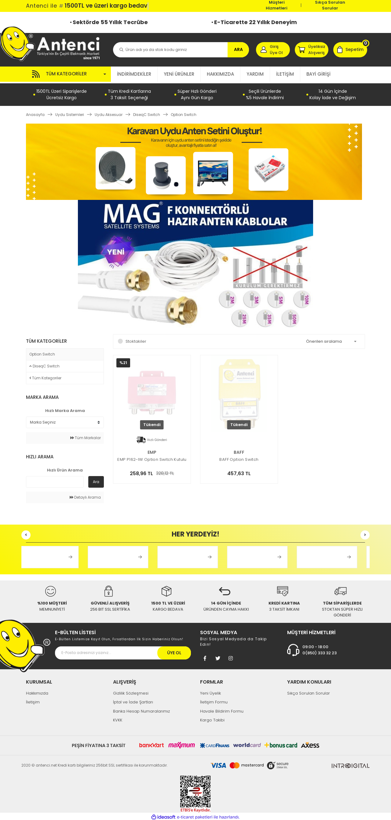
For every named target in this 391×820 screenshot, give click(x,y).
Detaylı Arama (85, 496)
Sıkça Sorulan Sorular (330, 5)
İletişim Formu (214, 701)
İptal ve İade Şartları (133, 701)
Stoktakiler (136, 340)
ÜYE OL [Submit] (174, 651)
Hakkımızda (37, 692)
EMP (152, 451)
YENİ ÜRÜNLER (179, 74)
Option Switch (183, 113)
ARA (238, 49)
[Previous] (26, 533)
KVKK (117, 719)
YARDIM (255, 74)
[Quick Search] (55, 480)
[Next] (365, 533)
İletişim (33, 701)
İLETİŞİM (285, 74)
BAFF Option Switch (238, 458)
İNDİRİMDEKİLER (134, 74)
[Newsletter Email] (123, 651)
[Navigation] (68, 74)
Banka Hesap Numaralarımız (141, 710)
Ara (96, 480)
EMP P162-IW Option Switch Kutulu (151, 458)
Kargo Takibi (212, 719)
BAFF (239, 451)
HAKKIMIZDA (220, 74)
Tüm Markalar (85, 436)
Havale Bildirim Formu (221, 710)
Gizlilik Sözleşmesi (130, 692)
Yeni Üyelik (210, 692)
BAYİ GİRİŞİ (318, 74)
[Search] (181, 49)
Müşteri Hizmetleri (276, 5)
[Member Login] (273, 49)
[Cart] (350, 49)
